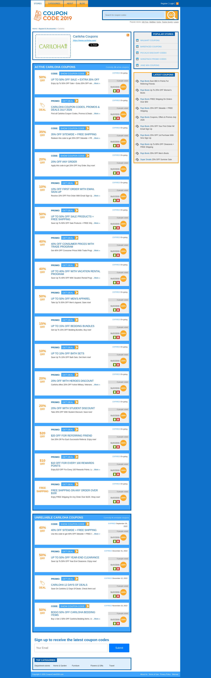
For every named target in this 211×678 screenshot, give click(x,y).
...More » (96, 83)
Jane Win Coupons (149, 65)
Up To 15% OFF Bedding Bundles (72, 326)
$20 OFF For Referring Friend (71, 435)
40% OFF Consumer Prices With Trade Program (72, 245)
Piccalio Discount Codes (153, 53)
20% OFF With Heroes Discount (72, 381)
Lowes (176, 22)
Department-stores (42, 666)
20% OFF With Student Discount (73, 408)
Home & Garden (60, 666)
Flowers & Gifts (97, 666)
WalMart (152, 22)
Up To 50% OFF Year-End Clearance (75, 557)
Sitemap (175, 674)
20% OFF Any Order (64, 161)
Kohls (159, 22)
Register (164, 3)
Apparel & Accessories (47, 29)
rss (128, 35)
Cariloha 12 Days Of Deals (69, 585)
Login (171, 3)
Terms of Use (154, 674)
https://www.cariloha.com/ (84, 40)
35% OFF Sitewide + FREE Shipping (73, 134)
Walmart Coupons (149, 40)
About (70, 3)
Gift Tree (145, 22)
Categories (54, 3)
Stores (38, 3)
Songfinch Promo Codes (153, 59)
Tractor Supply (167, 22)
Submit (119, 648)
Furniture (75, 666)
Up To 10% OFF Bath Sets (67, 353)
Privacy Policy (165, 674)
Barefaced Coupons (151, 47)
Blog (82, 3)
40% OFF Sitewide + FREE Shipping (73, 530)
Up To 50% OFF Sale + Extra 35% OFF (75, 79)
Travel (111, 666)
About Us (143, 674)
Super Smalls (156, 159)
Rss (178, 3)
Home (34, 29)
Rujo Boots (154, 153)
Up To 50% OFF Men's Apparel (70, 298)
